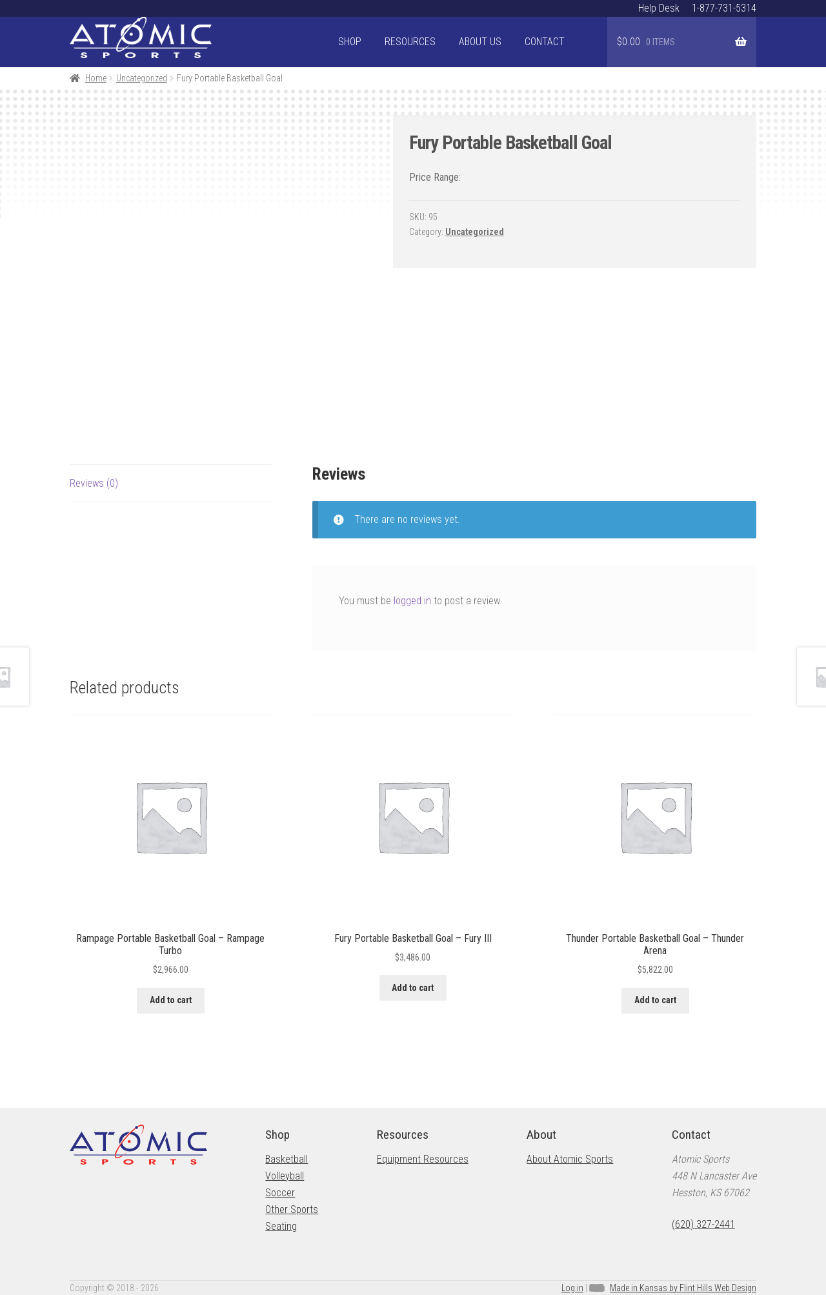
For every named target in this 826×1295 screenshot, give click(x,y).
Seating (281, 1226)
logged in (412, 601)
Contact (545, 42)
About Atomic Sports (570, 1159)
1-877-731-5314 (724, 8)
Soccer (280, 1193)
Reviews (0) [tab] (94, 483)
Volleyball (284, 1176)
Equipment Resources (422, 1159)
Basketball (286, 1159)
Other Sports (291, 1209)
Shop (349, 42)
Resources (410, 42)
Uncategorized (141, 78)
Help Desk (659, 8)
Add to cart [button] (171, 1000)
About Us (480, 42)
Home (95, 78)
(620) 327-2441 (703, 1224)
